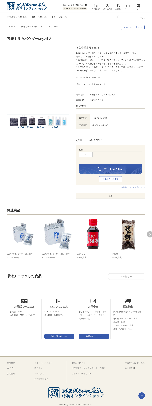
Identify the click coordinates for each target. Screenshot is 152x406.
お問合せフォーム (93, 333)
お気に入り (39, 371)
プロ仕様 (54, 26)
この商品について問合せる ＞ (132, 185)
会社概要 (129, 365)
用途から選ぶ (26, 26)
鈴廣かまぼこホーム (134, 360)
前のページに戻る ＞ (133, 27)
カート (139, 9)
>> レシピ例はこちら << (88, 77)
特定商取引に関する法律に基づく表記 (88, 365)
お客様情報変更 (41, 376)
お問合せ (11, 371)
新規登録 (118, 9)
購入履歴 (38, 365)
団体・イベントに (41, 26)
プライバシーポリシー (82, 371)
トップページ (12, 26)
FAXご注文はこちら (59, 333)
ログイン (11, 365)
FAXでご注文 (96, 9)
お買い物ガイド (107, 9)
